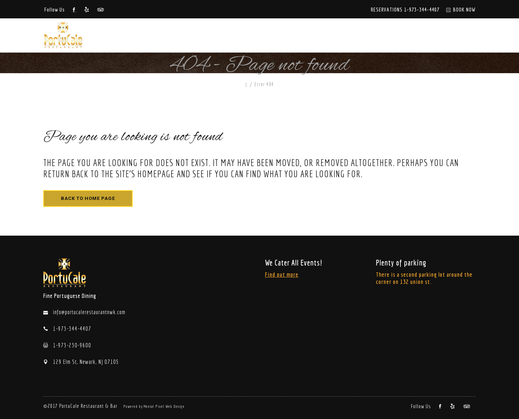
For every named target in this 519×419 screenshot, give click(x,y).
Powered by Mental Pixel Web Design (154, 406)
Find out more (281, 274)
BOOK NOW (464, 9)
